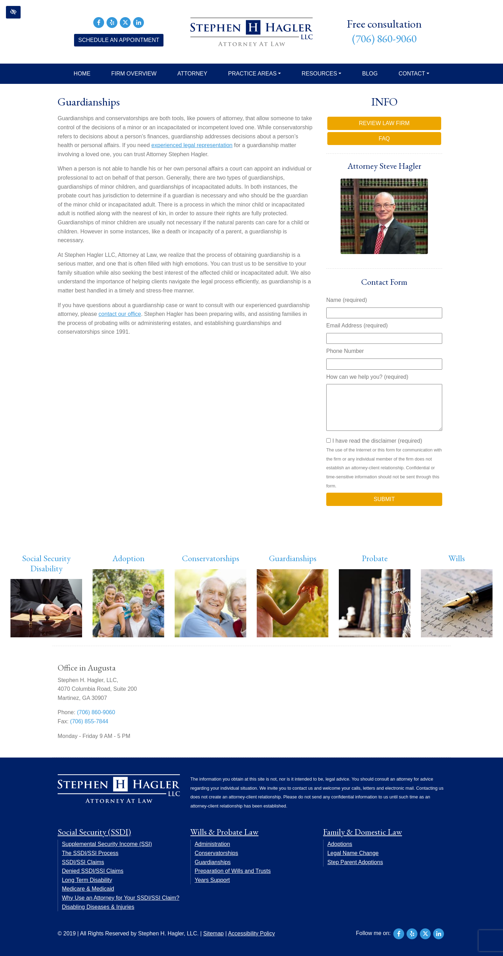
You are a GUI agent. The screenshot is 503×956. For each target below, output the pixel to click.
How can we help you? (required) (367, 377)
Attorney (192, 74)
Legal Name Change (353, 853)
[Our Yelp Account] (112, 22)
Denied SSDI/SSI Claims (92, 871)
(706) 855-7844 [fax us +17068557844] (89, 721)
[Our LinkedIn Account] (138, 22)
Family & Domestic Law (362, 831)
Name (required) (346, 300)
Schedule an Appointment (118, 40)
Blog (370, 74)
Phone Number (345, 351)
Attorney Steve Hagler (384, 165)
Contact (414, 74)
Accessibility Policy (251, 933)
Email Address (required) (357, 325)
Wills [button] (457, 558)
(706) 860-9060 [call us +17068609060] (384, 38)
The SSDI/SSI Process (90, 853)
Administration (212, 844)
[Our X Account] (125, 22)
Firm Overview (134, 74)
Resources (321, 74)
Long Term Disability (87, 880)
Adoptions (339, 844)
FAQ (384, 139)
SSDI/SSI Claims (83, 862)
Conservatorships (210, 558)
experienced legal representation (191, 145)
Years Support (212, 880)
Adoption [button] (128, 558)
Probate (375, 558)
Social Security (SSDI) (94, 831)
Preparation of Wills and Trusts (233, 871)
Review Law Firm (384, 123)
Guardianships (292, 558)
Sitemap (213, 933)
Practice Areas (254, 74)
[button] (13, 12)
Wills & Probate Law (224, 831)
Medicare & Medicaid (88, 889)
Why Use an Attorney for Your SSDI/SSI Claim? (120, 898)
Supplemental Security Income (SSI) (107, 844)
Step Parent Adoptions (355, 862)
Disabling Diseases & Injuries (98, 907)
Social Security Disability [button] (46, 563)
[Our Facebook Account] (98, 22)
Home (82, 74)
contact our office (120, 314)
